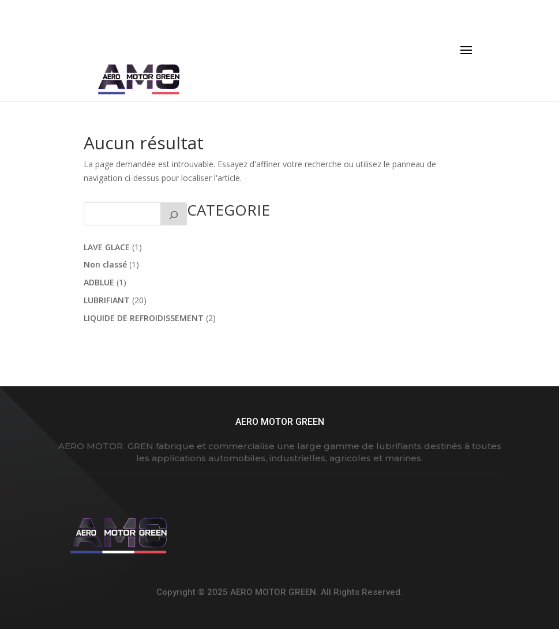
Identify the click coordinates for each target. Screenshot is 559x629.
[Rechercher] (173, 213)
